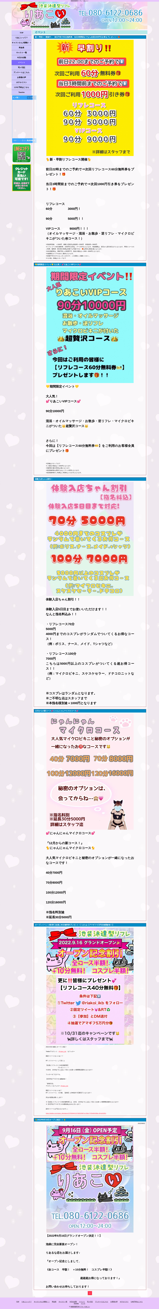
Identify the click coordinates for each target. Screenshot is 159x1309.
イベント (21, 62)
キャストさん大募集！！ (21, 43)
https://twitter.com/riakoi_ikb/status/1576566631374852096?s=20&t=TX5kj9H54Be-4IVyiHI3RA (76, 1113)
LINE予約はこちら (21, 87)
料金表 (21, 48)
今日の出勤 (21, 57)
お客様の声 (21, 77)
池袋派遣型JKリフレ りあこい (80, 1306)
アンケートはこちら (21, 72)
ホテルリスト (21, 82)
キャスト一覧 (21, 53)
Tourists (21, 92)
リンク (83, 1303)
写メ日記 (21, 67)
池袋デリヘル (18, 140)
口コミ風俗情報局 (28, 140)
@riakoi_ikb (62, 1051)
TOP (21, 33)
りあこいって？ (21, 38)
